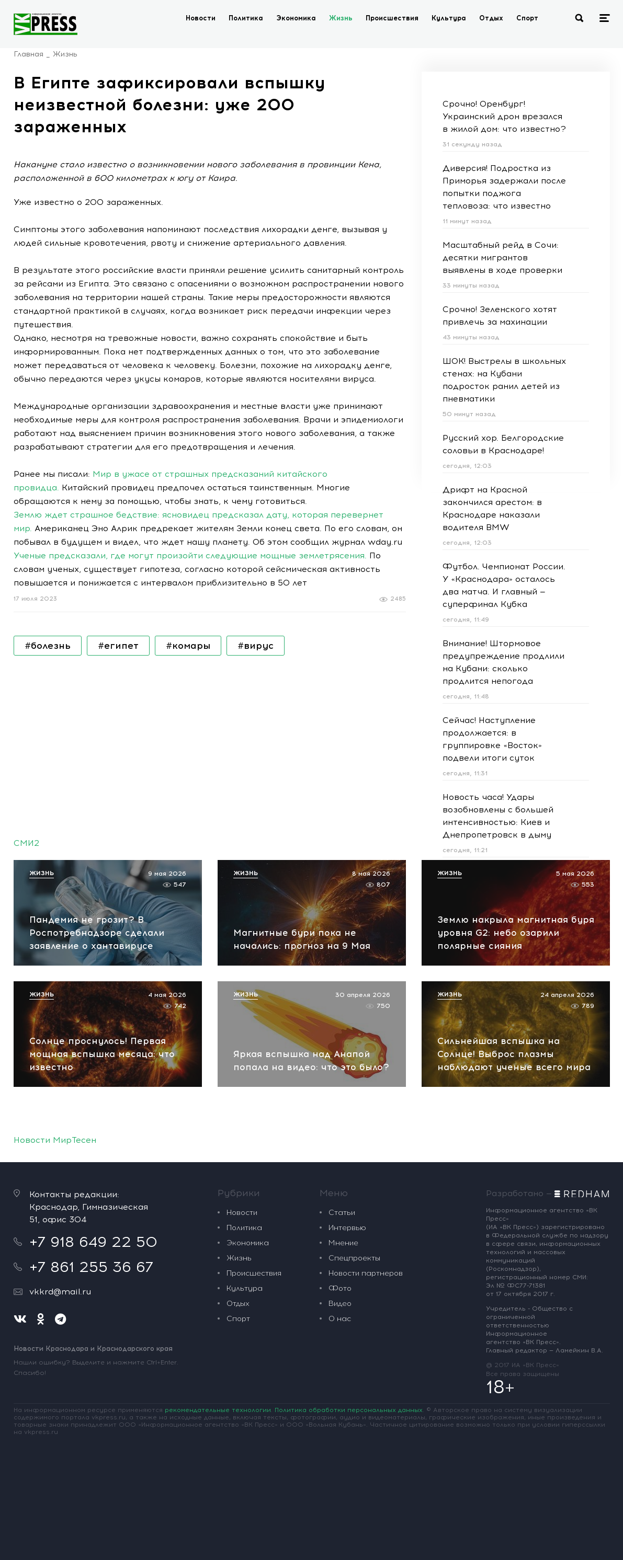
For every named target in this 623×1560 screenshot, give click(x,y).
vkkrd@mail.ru (60, 1292)
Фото (340, 1288)
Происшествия (392, 18)
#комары (188, 645)
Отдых (491, 18)
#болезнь (48, 645)
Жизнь (341, 18)
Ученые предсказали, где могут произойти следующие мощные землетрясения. (190, 555)
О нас (340, 1318)
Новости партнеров (366, 1273)
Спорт (527, 18)
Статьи (342, 1212)
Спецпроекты (354, 1258)
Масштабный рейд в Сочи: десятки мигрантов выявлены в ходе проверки (502, 257)
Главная (28, 54)
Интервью (347, 1227)
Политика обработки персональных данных (349, 1410)
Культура (449, 18)
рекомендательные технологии (218, 1410)
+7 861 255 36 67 (91, 1267)
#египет (118, 645)
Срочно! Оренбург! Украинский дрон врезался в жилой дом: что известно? (504, 116)
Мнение (343, 1242)
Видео (340, 1303)
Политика (246, 18)
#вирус (255, 645)
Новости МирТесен (55, 1140)
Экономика (296, 18)
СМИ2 (26, 843)
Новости (201, 18)
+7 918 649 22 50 (93, 1242)
